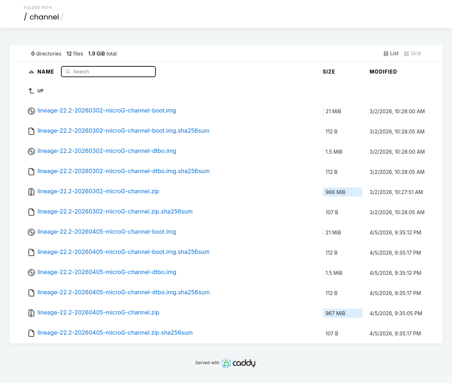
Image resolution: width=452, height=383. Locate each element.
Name (47, 71)
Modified (384, 72)
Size (329, 72)
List (391, 53)
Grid (412, 53)
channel (44, 17)
